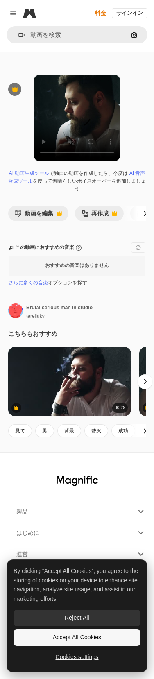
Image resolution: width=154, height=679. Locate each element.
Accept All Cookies (77, 637)
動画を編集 (38, 215)
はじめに (81, 533)
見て (20, 431)
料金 (100, 13)
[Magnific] (29, 13)
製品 (81, 511)
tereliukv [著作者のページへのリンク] (35, 316)
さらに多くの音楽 (28, 282)
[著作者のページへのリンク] (15, 310)
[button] (18, 35)
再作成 (99, 215)
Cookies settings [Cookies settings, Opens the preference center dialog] (77, 657)
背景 (69, 431)
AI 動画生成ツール (29, 173)
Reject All (77, 617)
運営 (81, 554)
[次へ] (145, 213)
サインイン (129, 13)
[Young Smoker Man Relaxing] (69, 381)
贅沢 (96, 431)
